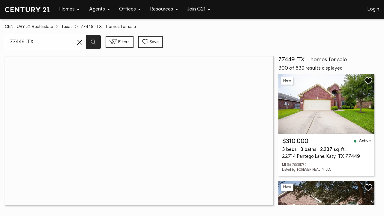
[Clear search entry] (80, 42)
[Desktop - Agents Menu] (99, 9)
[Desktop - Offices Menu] (130, 9)
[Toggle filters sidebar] (120, 42)
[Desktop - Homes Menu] (69, 9)
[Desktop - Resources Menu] (164, 9)
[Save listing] (368, 80)
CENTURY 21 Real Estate (29, 27)
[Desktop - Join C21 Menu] (198, 9)
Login (373, 9)
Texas (67, 27)
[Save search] (150, 42)
